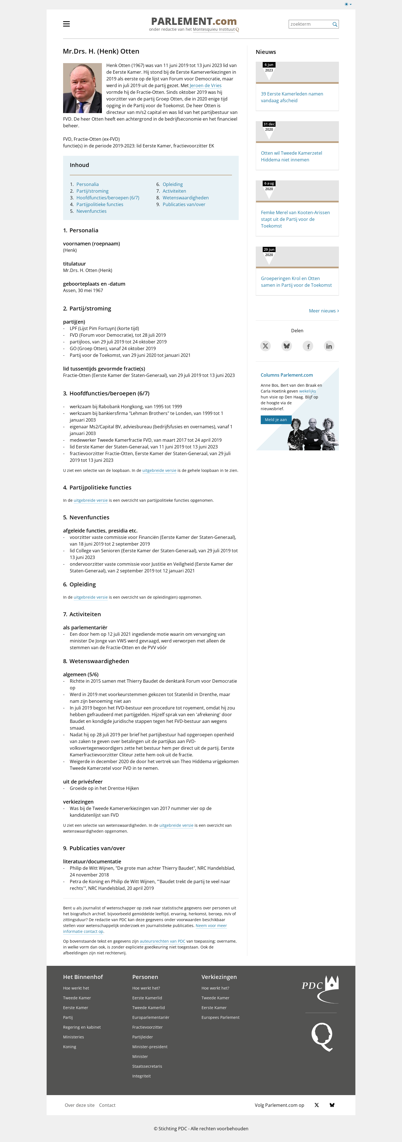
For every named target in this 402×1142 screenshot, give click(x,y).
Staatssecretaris (147, 1066)
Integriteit (141, 1076)
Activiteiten (174, 191)
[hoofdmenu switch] (66, 26)
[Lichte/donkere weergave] (349, 5)
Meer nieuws (322, 311)
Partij (68, 1017)
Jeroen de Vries (206, 85)
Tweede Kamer (77, 997)
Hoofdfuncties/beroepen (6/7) (107, 198)
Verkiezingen (219, 977)
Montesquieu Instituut (214, 29)
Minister (140, 1056)
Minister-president (150, 1046)
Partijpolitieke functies (99, 204)
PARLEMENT (194, 21)
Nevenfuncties (91, 211)
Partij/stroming (92, 191)
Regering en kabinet (82, 1027)
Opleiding (173, 184)
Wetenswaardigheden (186, 198)
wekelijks (307, 391)
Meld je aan (276, 419)
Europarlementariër (150, 1017)
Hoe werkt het (76, 988)
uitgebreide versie (159, 470)
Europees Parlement (221, 1017)
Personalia (87, 184)
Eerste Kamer (75, 1007)
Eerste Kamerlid (147, 997)
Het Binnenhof (83, 977)
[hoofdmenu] (84, 26)
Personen (145, 977)
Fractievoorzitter (147, 1027)
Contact (107, 1105)
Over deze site (80, 1105)
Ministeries (73, 1037)
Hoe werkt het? (146, 988)
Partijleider (142, 1037)
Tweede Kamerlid (148, 1007)
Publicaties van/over (184, 204)
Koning (69, 1046)
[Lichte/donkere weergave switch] (349, 4)
